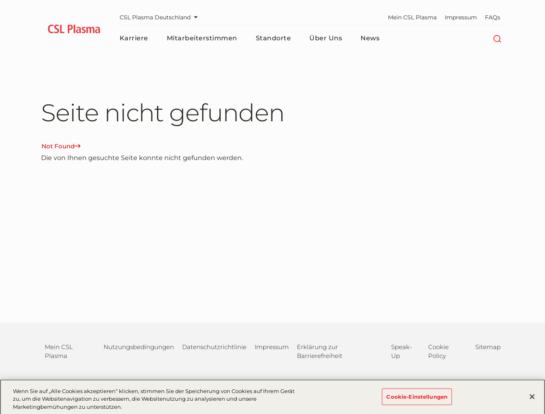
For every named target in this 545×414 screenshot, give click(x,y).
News (370, 38)
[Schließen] (532, 399)
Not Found (61, 146)
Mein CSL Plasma (412, 17)
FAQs (492, 17)
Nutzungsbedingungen (139, 347)
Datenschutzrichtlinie (214, 347)
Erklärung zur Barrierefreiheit (319, 351)
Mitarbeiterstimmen (202, 38)
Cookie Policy (438, 351)
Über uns (325, 38)
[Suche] (497, 38)
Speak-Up (401, 351)
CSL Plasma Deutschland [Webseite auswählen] (161, 17)
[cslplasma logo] (74, 30)
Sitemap (488, 347)
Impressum (461, 17)
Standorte (273, 38)
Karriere (134, 38)
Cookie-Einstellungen (417, 399)
